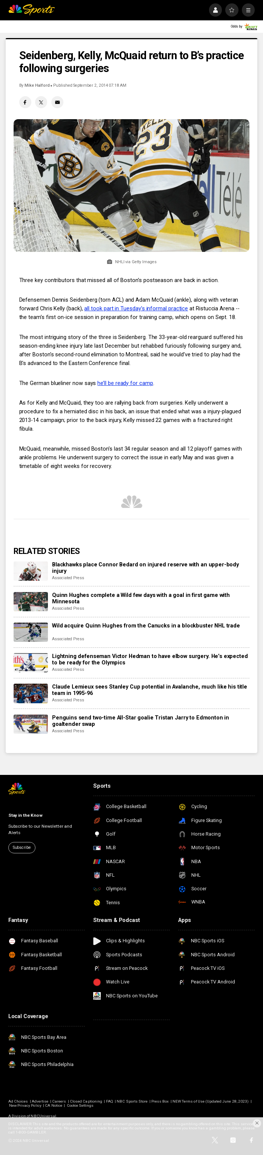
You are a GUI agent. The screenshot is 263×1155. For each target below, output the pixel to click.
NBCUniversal (43, 1116)
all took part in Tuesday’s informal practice (136, 308)
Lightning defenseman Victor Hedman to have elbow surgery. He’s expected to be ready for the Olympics (150, 659)
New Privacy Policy (25, 1105)
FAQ (109, 1101)
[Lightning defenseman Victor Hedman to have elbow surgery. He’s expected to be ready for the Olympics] (31, 662)
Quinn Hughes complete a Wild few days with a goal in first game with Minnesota (141, 598)
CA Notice (53, 1105)
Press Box (160, 1101)
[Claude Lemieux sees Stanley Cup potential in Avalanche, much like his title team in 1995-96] (31, 693)
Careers (59, 1101)
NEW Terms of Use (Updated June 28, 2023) (210, 1101)
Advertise (40, 1101)
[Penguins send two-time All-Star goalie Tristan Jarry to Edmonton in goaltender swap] (31, 724)
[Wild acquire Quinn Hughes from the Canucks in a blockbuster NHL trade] (31, 632)
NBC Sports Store (132, 1101)
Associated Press (68, 577)
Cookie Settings (80, 1105)
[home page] (31, 9)
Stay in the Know (25, 815)
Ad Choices (18, 1101)
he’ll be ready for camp (125, 383)
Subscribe (22, 847)
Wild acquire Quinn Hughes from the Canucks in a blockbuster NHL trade (146, 626)
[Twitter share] (41, 102)
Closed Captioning (86, 1101)
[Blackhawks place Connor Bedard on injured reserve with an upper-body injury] (31, 571)
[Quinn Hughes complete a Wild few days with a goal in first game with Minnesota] (31, 601)
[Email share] (57, 102)
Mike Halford (37, 85)
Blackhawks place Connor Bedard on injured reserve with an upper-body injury (145, 567)
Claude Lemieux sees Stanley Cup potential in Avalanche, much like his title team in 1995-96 (149, 690)
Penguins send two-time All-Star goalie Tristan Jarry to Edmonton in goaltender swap (140, 721)
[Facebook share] (25, 102)
